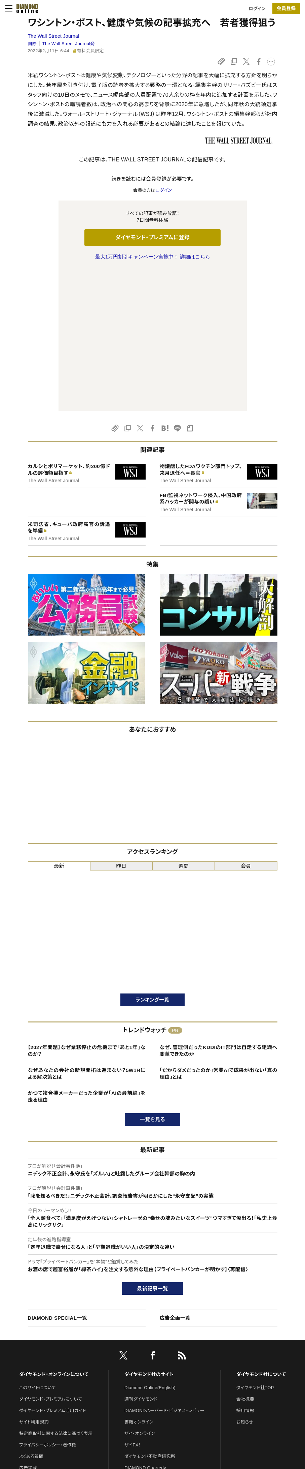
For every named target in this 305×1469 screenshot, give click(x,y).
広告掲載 (28, 1326)
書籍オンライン (138, 1280)
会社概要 (245, 1257)
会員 (246, 724)
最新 (59, 724)
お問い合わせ (32, 1337)
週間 (184, 724)
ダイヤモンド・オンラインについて (53, 1232)
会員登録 (286, 8)
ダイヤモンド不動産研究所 (149, 1314)
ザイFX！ (132, 1303)
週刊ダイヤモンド (140, 1257)
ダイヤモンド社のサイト (149, 1232)
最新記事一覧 (152, 1147)
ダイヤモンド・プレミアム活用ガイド (52, 1269)
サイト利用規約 (34, 1280)
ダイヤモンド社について (261, 1232)
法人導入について (36, 1349)
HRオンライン (137, 1349)
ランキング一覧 (152, 858)
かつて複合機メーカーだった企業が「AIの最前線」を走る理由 (87, 955)
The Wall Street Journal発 (68, 43)
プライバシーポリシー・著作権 (47, 1303)
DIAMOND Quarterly (145, 1326)
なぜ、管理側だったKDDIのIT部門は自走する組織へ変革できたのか (218, 909)
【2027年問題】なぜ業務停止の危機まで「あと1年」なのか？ (87, 909)
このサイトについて (37, 1246)
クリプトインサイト (141, 1360)
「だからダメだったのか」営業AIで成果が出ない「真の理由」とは (218, 932)
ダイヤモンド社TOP (255, 1246)
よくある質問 (31, 1314)
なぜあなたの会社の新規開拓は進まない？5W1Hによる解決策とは (87, 932)
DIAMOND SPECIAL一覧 (57, 1176)
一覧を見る (152, 978)
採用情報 (245, 1269)
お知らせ (244, 1280)
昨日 (121, 724)
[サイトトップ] (25, 8)
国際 (32, 43)
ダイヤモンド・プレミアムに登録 (152, 237)
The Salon (134, 1337)
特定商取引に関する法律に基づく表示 (55, 1291)
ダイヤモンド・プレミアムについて (50, 1257)
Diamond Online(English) (150, 1246)
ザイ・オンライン (139, 1291)
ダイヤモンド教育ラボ (144, 1372)
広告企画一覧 (175, 1176)
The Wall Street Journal (53, 36)
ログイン (257, 8)
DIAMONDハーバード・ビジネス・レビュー (164, 1269)
